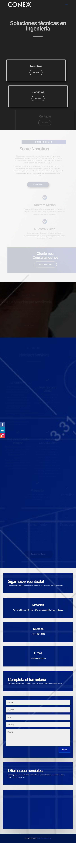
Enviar (64, 750)
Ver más (32, 92)
